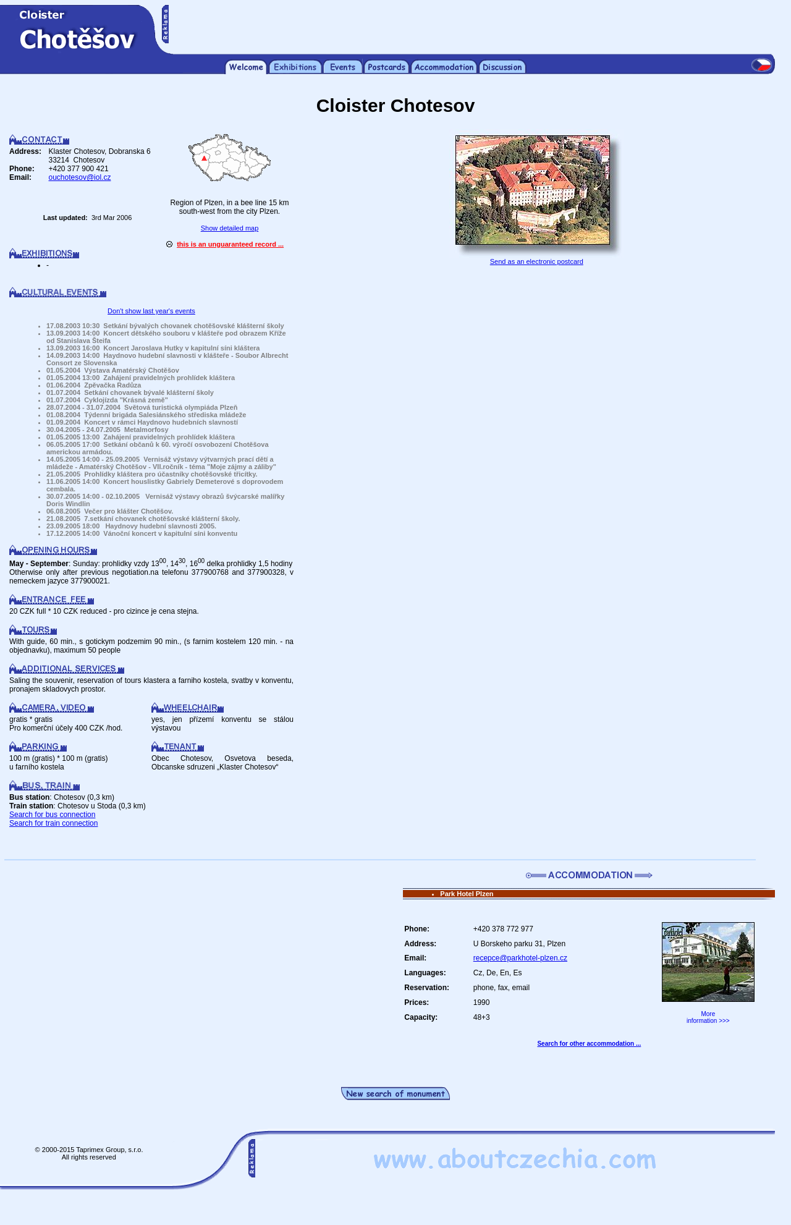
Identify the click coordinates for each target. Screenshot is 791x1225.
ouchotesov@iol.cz (80, 177)
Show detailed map (230, 228)
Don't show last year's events (151, 311)
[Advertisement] (472, 23)
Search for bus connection (52, 814)
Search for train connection (53, 823)
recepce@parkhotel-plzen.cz (520, 958)
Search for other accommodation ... (589, 1043)
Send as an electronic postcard (536, 261)
